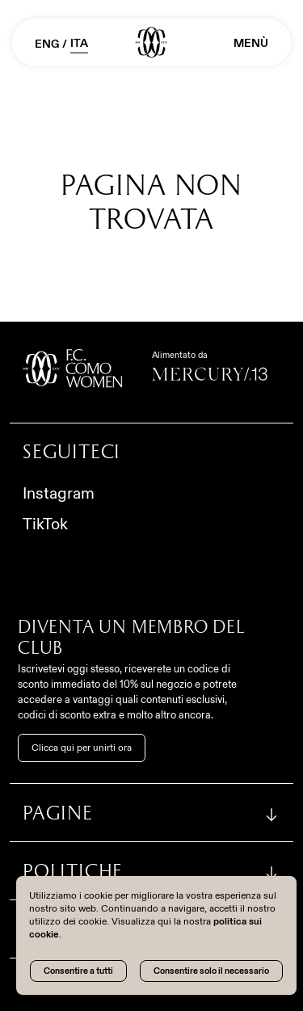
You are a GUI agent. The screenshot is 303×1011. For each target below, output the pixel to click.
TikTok (45, 523)
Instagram (59, 492)
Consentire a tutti (78, 970)
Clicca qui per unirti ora (82, 747)
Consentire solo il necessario (211, 970)
